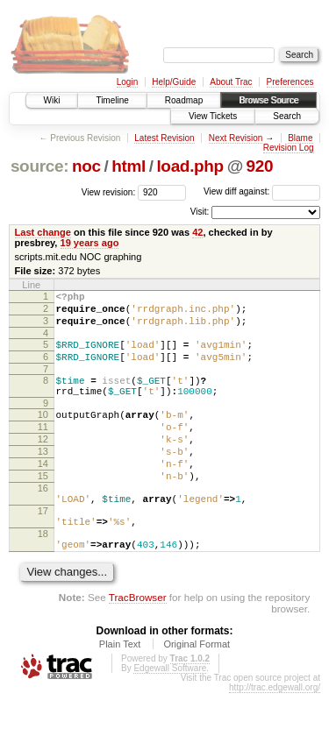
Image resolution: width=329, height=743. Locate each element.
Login (127, 82)
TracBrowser (138, 647)
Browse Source (268, 100)
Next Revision (236, 138)
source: (39, 166)
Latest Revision (164, 138)
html (128, 166)
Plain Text (120, 694)
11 (43, 447)
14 (43, 492)
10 (43, 433)
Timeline (112, 100)
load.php (189, 166)
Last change (43, 232)
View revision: (109, 191)
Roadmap (184, 100)
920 (260, 166)
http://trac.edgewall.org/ (274, 737)
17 (43, 550)
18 (43, 578)
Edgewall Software (169, 718)
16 (43, 522)
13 (43, 477)
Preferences (290, 82)
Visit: (200, 211)
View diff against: (262, 191)
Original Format (196, 694)
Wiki (52, 100)
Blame (300, 138)
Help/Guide (174, 82)
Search (287, 116)
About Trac (231, 82)
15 (43, 507)
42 (197, 232)
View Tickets (213, 116)
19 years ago (90, 242)
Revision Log (288, 147)
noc (86, 166)
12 (43, 462)
